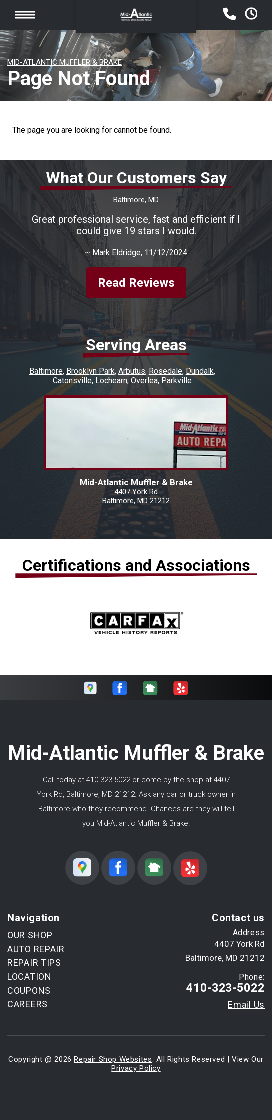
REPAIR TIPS (34, 962)
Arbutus (131, 371)
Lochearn (111, 380)
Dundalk (200, 371)
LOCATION (29, 976)
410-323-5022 (108, 779)
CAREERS (27, 1004)
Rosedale (165, 371)
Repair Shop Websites (113, 1059)
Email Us (246, 1004)
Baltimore (46, 371)
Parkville (176, 380)
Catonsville (72, 380)
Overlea (144, 380)
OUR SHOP (30, 935)
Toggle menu (25, 14)
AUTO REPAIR (36, 949)
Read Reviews (136, 283)
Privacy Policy (135, 1068)
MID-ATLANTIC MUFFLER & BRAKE (64, 62)
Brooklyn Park (90, 371)
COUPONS (29, 990)
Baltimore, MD (136, 199)
